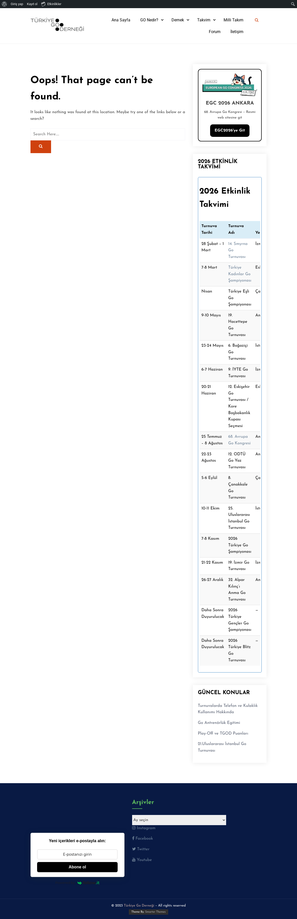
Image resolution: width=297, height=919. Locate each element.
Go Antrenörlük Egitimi (219, 723)
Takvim (203, 20)
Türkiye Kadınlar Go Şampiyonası (239, 274)
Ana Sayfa (121, 20)
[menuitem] (4, 4)
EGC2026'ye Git (230, 130)
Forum (215, 31)
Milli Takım (233, 20)
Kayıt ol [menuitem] (32, 4)
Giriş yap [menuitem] (17, 4)
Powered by (77, 883)
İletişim (236, 31)
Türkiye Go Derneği (139, 905)
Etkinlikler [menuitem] (51, 4)
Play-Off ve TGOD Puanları (223, 734)
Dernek (177, 20)
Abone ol (77, 867)
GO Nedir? (149, 20)
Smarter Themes (155, 912)
